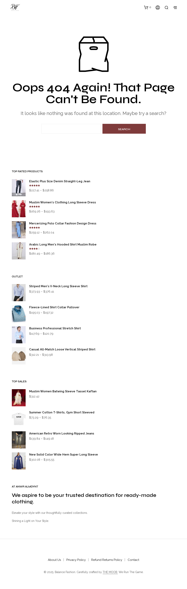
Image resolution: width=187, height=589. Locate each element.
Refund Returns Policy (106, 560)
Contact (133, 560)
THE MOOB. (110, 572)
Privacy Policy (76, 560)
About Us (54, 560)
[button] (147, 7)
